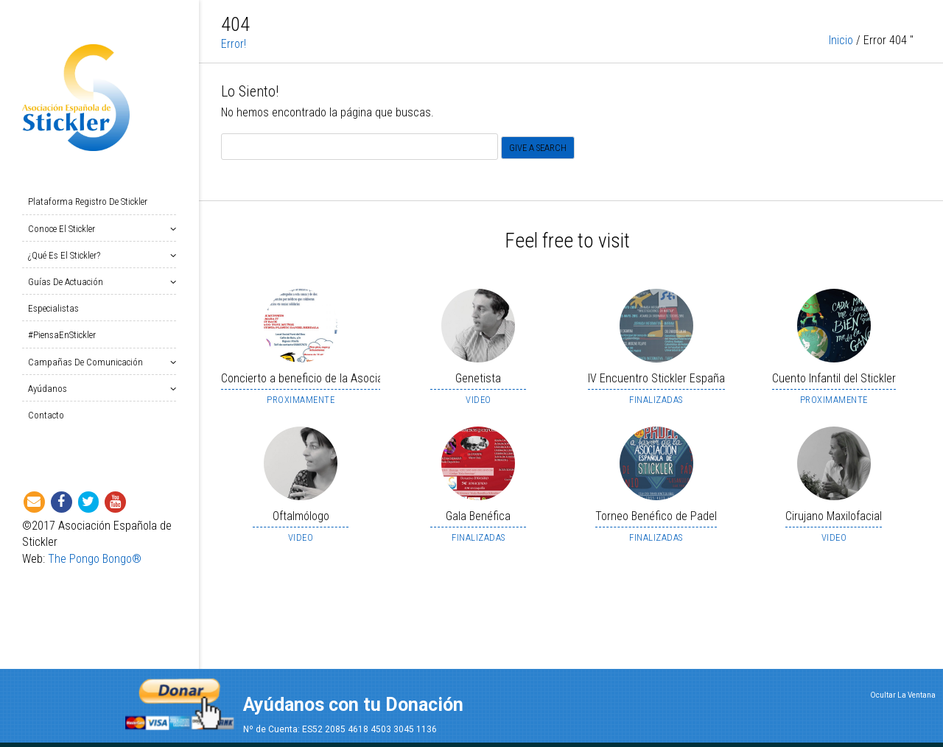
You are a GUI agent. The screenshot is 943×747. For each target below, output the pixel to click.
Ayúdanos (50, 388)
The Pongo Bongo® (94, 559)
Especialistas (53, 308)
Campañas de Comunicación (88, 362)
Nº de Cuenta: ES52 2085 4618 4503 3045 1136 (340, 729)
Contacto (46, 415)
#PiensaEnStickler (62, 334)
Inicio (841, 42)
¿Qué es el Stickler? (67, 255)
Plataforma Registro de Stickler (87, 201)
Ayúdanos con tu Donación (353, 704)
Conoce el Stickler (64, 228)
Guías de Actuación (68, 281)
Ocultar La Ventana (903, 695)
